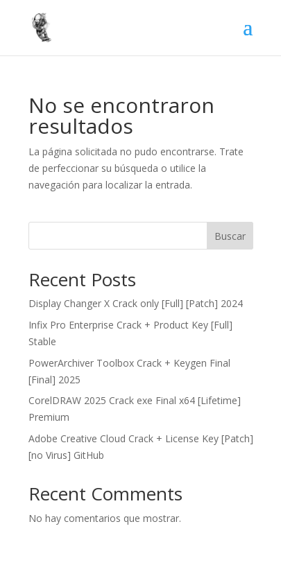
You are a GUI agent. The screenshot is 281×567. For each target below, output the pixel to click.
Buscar (230, 236)
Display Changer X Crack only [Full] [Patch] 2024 (135, 303)
